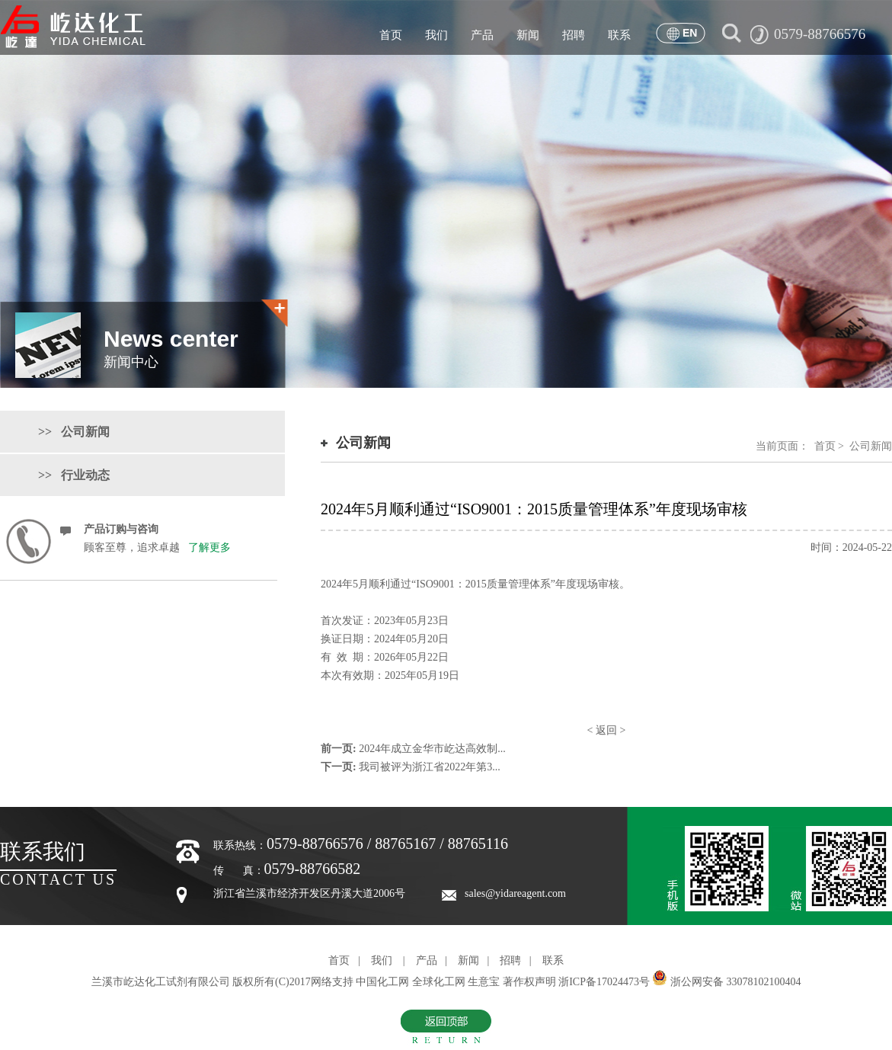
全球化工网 (438, 982)
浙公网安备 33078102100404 (735, 982)
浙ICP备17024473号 (604, 982)
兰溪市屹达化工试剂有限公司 (162, 982)
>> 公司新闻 (74, 431)
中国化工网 (382, 982)
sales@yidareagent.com (515, 893)
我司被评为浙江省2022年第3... (429, 767)
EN (690, 33)
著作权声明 (529, 982)
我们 (436, 35)
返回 (606, 730)
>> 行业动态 (74, 475)
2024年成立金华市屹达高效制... (432, 748)
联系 (619, 35)
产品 (482, 35)
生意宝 (484, 982)
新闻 (527, 35)
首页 (390, 35)
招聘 (573, 35)
